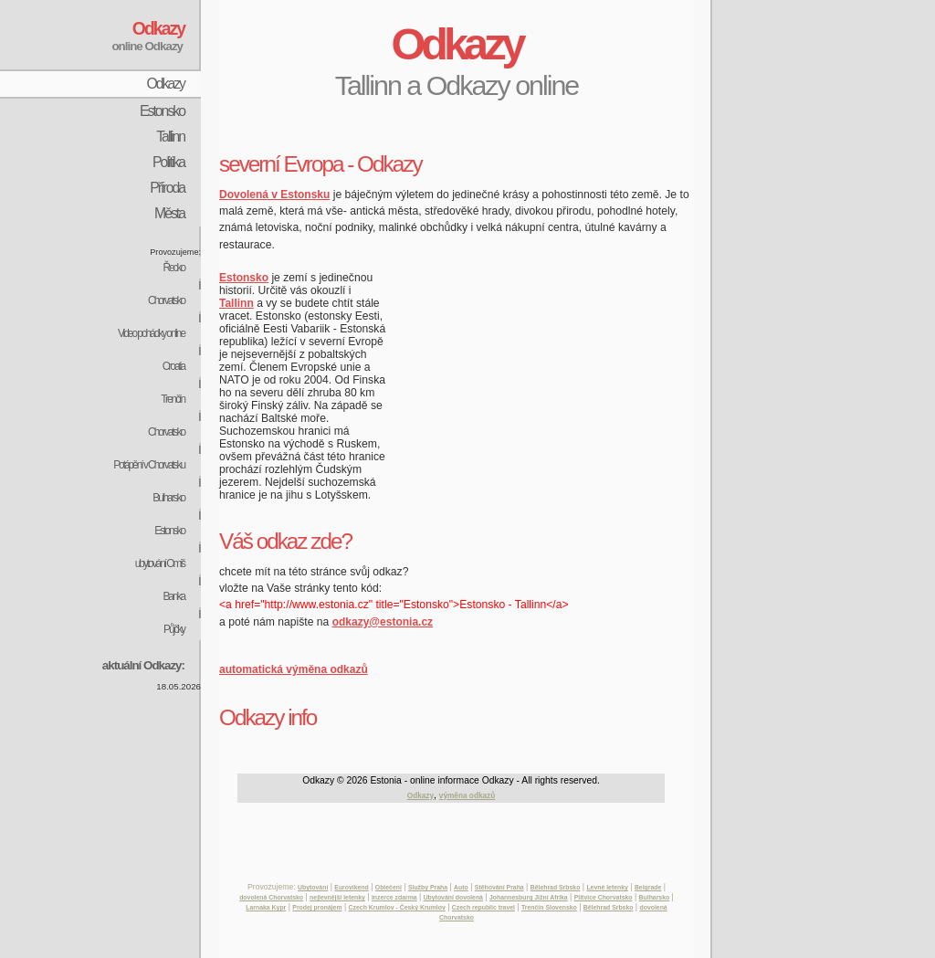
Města (169, 213)
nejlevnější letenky (337, 897)
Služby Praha (427, 887)
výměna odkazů (467, 796)
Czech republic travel (483, 907)
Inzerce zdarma (394, 897)
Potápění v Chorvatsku (148, 464)
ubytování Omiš (159, 563)
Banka (173, 596)
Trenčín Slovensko (549, 907)
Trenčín (172, 399)
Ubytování (313, 887)
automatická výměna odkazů (293, 669)
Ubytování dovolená (453, 897)
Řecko (173, 267)
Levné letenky (606, 887)
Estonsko (162, 111)
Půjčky (173, 629)
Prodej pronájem (316, 907)
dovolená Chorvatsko (271, 897)
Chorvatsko (166, 300)
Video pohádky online (151, 333)
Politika (168, 162)
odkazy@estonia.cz (382, 622)
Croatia (173, 366)
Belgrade (648, 887)
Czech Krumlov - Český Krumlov (397, 907)
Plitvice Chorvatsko (603, 897)
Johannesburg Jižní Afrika (528, 897)
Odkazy (165, 83)
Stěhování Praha (499, 887)
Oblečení (388, 887)
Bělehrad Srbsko (556, 887)
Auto (461, 887)
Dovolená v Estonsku (274, 194)
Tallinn (170, 136)
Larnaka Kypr (266, 907)
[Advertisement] (432, 128)
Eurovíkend (351, 887)
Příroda (167, 187)
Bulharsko (168, 497)
